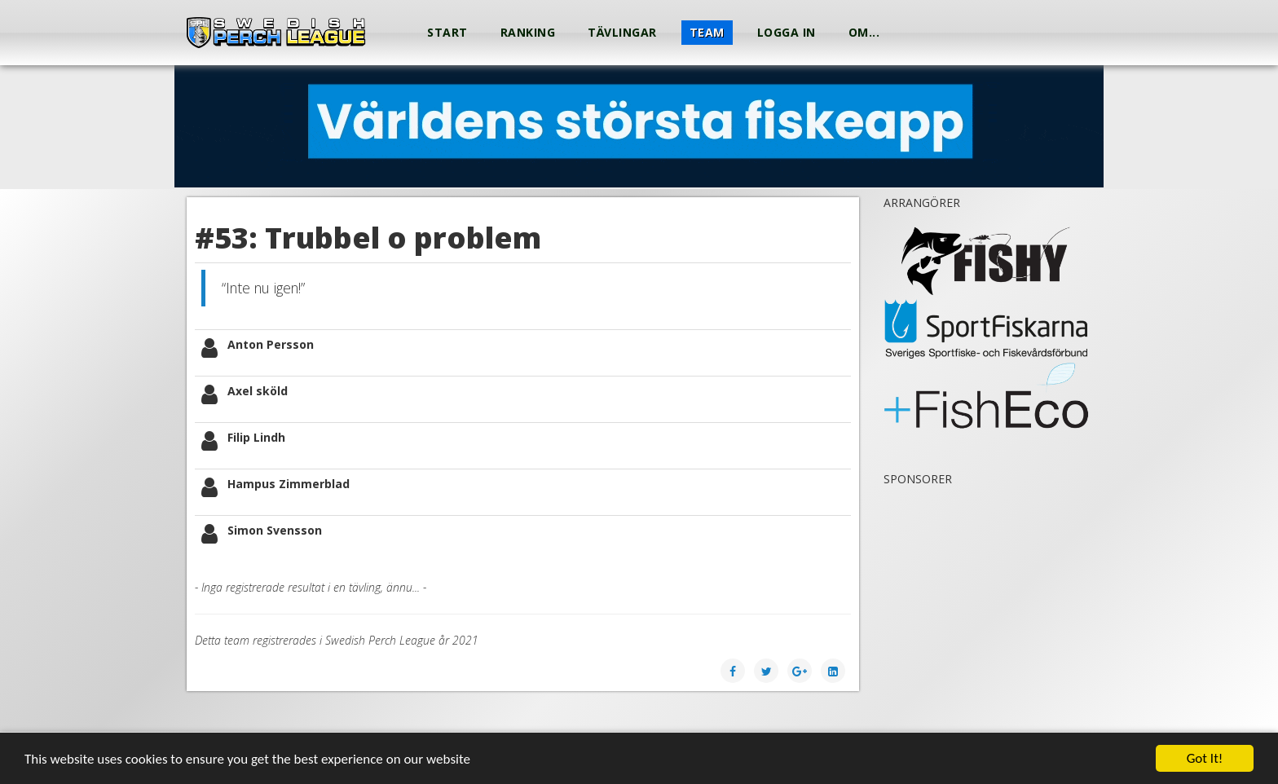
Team (707, 32)
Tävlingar (622, 32)
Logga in (786, 32)
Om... (864, 32)
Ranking (528, 32)
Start (447, 32)
